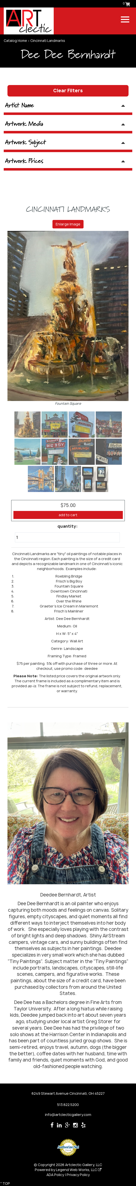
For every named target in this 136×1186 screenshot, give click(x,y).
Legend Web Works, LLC (78, 1169)
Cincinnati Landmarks (47, 40)
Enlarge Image (68, 224)
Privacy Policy (78, 1174)
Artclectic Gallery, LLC (83, 1164)
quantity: (67, 526)
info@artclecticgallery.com (68, 1114)
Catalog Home (15, 40)
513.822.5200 (68, 1104)
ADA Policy (55, 1174)
